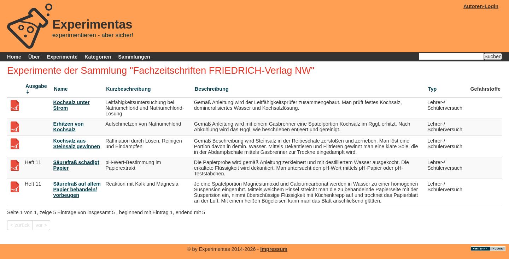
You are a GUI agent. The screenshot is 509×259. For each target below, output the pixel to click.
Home (14, 57)
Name (61, 89)
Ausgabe (36, 86)
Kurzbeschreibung (128, 89)
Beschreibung (212, 89)
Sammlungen (134, 57)
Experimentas (92, 24)
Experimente (62, 57)
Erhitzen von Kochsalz (68, 126)
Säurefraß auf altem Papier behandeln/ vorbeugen (76, 189)
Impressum (273, 249)
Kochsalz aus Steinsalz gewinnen (76, 143)
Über (34, 57)
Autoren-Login (480, 6)
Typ (432, 89)
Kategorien (97, 57)
